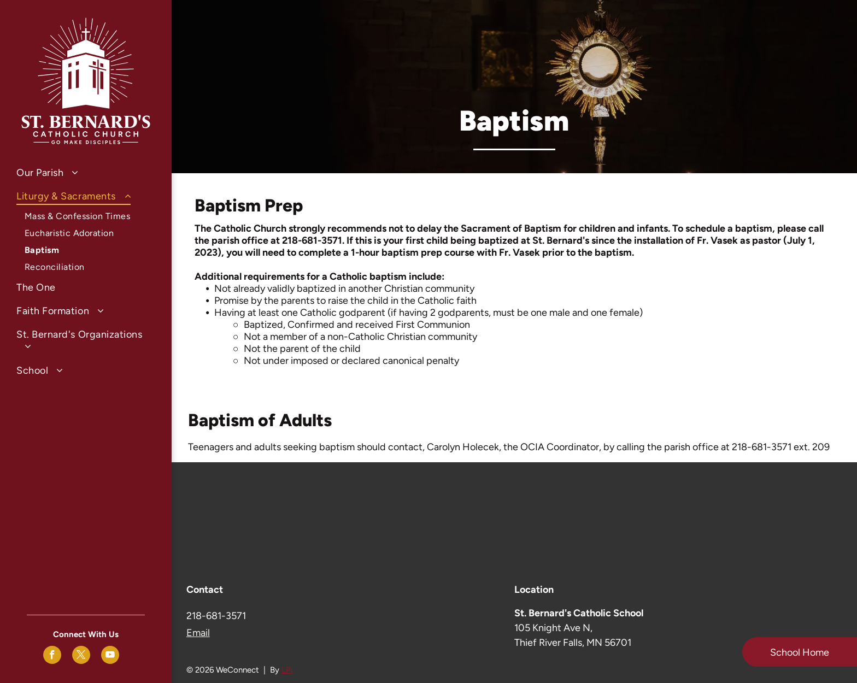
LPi (286, 670)
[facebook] (52, 656)
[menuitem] (85, 172)
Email (198, 633)
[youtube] (110, 656)
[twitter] (81, 656)
